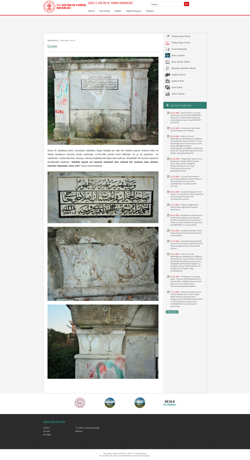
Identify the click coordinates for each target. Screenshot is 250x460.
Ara (186, 4)
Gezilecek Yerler (67, 40)
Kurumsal (104, 10)
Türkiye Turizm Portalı (177, 36)
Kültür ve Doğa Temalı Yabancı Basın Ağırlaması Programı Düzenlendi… (184, 207)
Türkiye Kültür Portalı (177, 42)
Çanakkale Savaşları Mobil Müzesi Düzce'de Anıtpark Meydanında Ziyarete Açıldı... (186, 233)
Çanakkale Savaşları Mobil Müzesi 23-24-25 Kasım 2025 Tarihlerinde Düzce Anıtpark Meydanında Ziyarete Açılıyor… (186, 244)
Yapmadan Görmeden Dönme (180, 68)
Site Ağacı (47, 434)
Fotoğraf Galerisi (175, 74)
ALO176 (46, 428)
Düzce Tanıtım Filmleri (177, 62)
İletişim (150, 10)
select (183, 4)
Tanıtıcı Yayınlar (175, 93)
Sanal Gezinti (173, 87)
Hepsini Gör (172, 312)
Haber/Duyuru (133, 10)
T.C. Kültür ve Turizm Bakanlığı (87, 428)
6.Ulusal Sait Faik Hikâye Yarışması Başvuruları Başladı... (185, 129)
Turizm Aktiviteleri (176, 49)
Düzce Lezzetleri (175, 55)
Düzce (91, 10)
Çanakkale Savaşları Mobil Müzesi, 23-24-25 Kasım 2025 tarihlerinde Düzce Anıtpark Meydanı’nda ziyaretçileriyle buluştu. (186, 195)
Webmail (78, 431)
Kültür (118, 10)
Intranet (46, 431)
